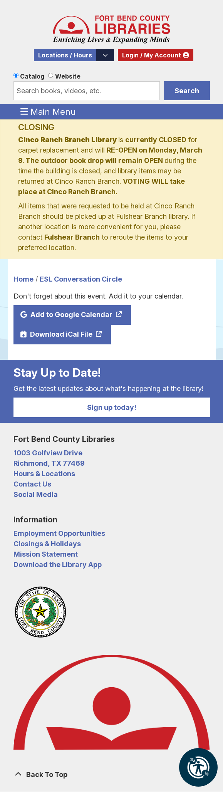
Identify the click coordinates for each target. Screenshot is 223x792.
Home (23, 279)
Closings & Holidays (47, 544)
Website (67, 76)
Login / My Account (151, 55)
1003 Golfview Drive (47, 453)
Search (186, 91)
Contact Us (32, 484)
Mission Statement (45, 554)
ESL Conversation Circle (81, 279)
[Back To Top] (111, 774)
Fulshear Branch (72, 237)
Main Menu (48, 111)
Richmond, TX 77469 (49, 463)
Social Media (35, 494)
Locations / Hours (65, 55)
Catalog (32, 76)
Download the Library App (57, 564)
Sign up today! (111, 407)
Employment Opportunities (59, 533)
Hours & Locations (44, 474)
